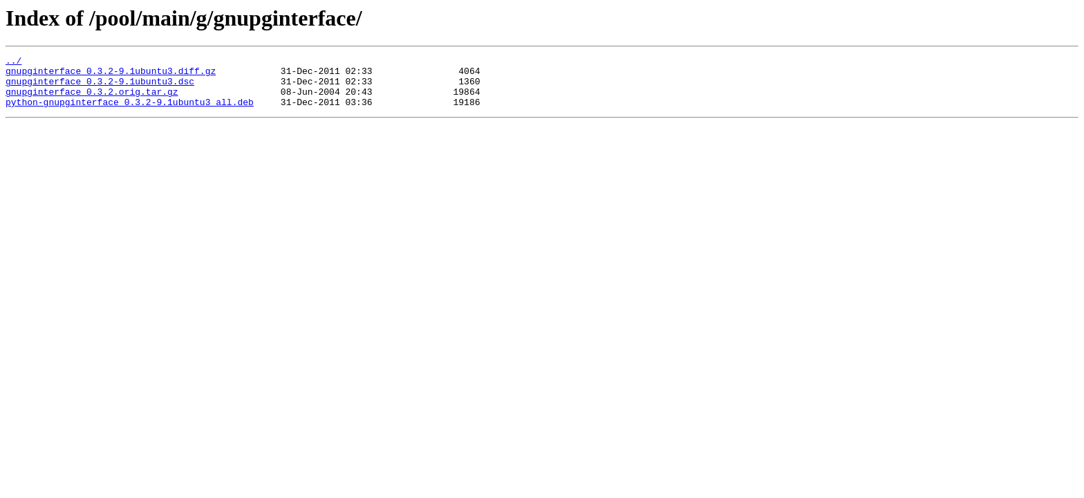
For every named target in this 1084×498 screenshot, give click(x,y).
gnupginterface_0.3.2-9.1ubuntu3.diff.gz (111, 74)
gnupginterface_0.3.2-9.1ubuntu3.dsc (100, 87)
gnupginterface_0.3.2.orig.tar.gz (92, 99)
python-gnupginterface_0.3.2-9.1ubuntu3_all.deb (130, 112)
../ (13, 62)
